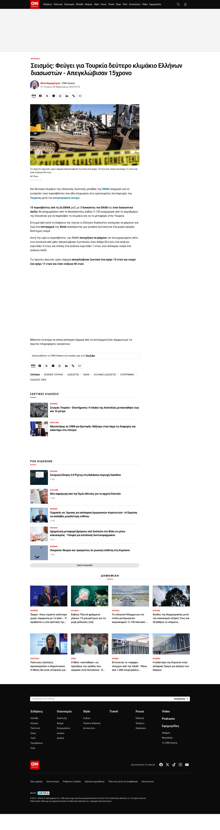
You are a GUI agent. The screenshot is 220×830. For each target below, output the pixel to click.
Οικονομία (69, 4)
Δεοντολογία (53, 781)
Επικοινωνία (148, 781)
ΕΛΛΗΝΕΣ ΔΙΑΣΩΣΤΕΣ (105, 374)
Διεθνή (60, 738)
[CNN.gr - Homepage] (34, 4)
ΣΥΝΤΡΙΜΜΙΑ (127, 374)
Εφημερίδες (155, 4)
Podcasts (168, 718)
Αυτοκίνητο (134, 4)
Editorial (140, 718)
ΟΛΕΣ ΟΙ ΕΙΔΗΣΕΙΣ (84, 565)
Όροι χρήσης (36, 781)
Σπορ (118, 4)
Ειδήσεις (47, 4)
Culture (86, 718)
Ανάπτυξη (62, 718)
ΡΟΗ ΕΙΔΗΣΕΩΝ (41, 461)
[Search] (181, 699)
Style (96, 4)
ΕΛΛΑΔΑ (35, 59)
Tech (125, 4)
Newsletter (167, 737)
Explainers (141, 728)
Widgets (166, 733)
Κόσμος (88, 4)
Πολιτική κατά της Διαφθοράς (123, 781)
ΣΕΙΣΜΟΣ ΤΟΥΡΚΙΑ (53, 374)
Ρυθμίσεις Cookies (72, 781)
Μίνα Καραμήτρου (50, 83)
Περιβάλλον (37, 743)
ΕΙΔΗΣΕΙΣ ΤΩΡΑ (38, 379)
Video (145, 4)
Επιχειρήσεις (63, 728)
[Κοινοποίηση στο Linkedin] (67, 96)
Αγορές (60, 733)
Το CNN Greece (169, 743)
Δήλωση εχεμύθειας (95, 781)
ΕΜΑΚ (86, 374)
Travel (111, 4)
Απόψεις (140, 723)
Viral (33, 748)
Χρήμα (60, 723)
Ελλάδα (79, 4)
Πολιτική (58, 4)
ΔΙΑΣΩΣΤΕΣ (73, 374)
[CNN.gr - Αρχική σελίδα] (34, 765)
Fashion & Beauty (91, 723)
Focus (103, 4)
